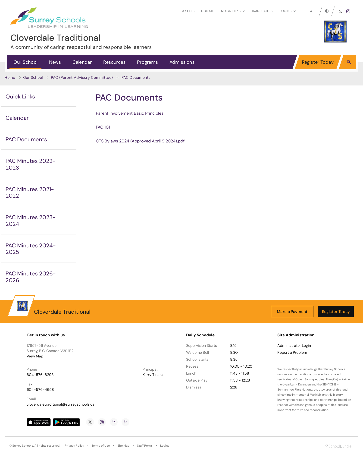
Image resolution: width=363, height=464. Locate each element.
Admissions (181, 62)
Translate (262, 11)
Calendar (82, 62)
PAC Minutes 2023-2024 (31, 220)
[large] (315, 11)
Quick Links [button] (233, 11)
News (55, 62)
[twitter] (340, 11)
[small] (307, 11)
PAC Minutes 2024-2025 (31, 249)
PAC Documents (26, 139)
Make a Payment (292, 311)
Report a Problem (292, 352)
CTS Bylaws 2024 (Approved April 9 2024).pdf (140, 141)
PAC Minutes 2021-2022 (30, 192)
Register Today (318, 62)
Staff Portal (145, 446)
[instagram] (348, 11)
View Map (35, 356)
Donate (207, 11)
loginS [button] (288, 11)
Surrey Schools (22, 446)
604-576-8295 (40, 374)
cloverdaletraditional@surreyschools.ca (60, 404)
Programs (147, 62)
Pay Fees (187, 11)
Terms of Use (101, 446)
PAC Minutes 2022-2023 (31, 164)
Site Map (123, 446)
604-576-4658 (40, 389)
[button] (349, 61)
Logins (164, 446)
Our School (25, 62)
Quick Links (20, 96)
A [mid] (311, 11)
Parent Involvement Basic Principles (129, 113)
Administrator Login (294, 345)
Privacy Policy (74, 446)
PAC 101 (103, 127)
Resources (114, 62)
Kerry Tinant (153, 374)
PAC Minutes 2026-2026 (31, 277)
